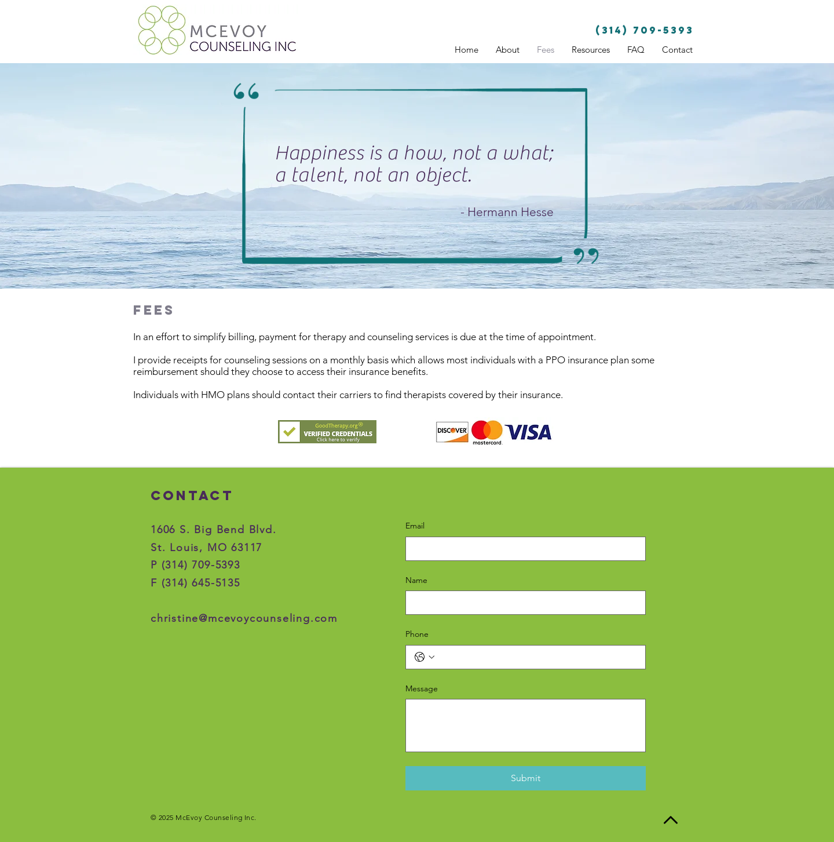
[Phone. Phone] (537, 657)
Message (421, 688)
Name (416, 580)
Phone (417, 634)
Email (415, 525)
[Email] (522, 548)
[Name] (522, 602)
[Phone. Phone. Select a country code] (424, 657)
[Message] (525, 725)
